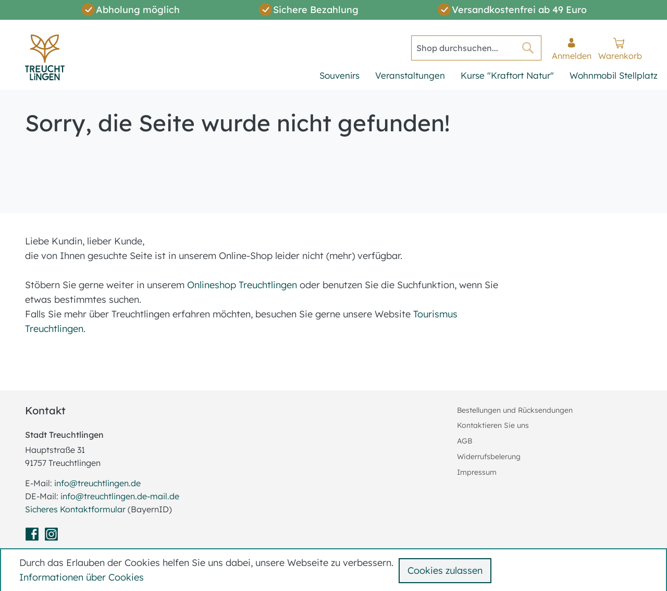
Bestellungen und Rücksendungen (515, 410)
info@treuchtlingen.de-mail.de (119, 496)
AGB (464, 441)
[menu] (488, 76)
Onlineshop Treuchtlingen (242, 285)
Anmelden (571, 56)
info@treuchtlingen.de (97, 483)
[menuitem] (339, 76)
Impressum (477, 472)
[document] (335, 570)
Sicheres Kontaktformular (76, 509)
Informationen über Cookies (81, 577)
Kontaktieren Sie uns (493, 425)
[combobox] (476, 47)
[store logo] (45, 57)
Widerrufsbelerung (489, 456)
